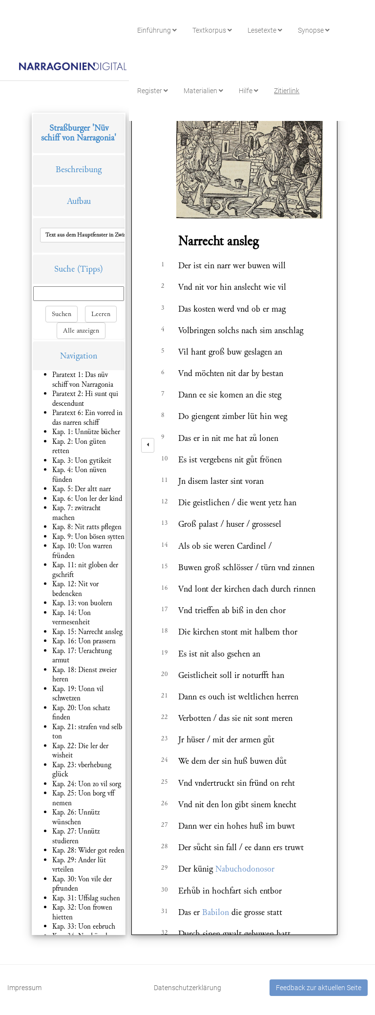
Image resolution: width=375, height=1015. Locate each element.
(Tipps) (90, 269)
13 (164, 523)
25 (164, 782)
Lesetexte (265, 30)
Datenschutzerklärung (187, 988)
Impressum (24, 988)
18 (164, 631)
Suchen (61, 314)
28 (164, 846)
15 (164, 566)
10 (164, 458)
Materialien (203, 91)
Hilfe (248, 91)
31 (164, 911)
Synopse (314, 30)
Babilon (215, 912)
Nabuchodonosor (244, 869)
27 (164, 825)
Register (152, 91)
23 (164, 738)
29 (164, 868)
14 (164, 545)
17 (164, 609)
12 (164, 501)
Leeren (100, 314)
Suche (64, 269)
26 (164, 803)
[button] (109, 235)
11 (164, 480)
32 (164, 932)
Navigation (78, 356)
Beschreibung (79, 169)
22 (164, 717)
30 (164, 890)
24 (164, 760)
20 (164, 674)
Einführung (157, 30)
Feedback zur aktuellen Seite (318, 988)
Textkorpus (212, 30)
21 (164, 695)
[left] (147, 445)
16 (164, 588)
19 (164, 652)
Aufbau (79, 201)
